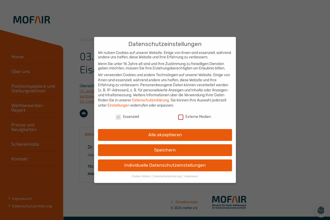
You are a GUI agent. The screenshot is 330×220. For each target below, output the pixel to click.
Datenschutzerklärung (150, 97)
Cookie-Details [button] (141, 173)
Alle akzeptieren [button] (165, 131)
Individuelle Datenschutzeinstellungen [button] (165, 161)
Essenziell (127, 113)
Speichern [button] (165, 146)
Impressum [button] (191, 173)
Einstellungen (118, 102)
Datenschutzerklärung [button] (168, 173)
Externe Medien (194, 113)
